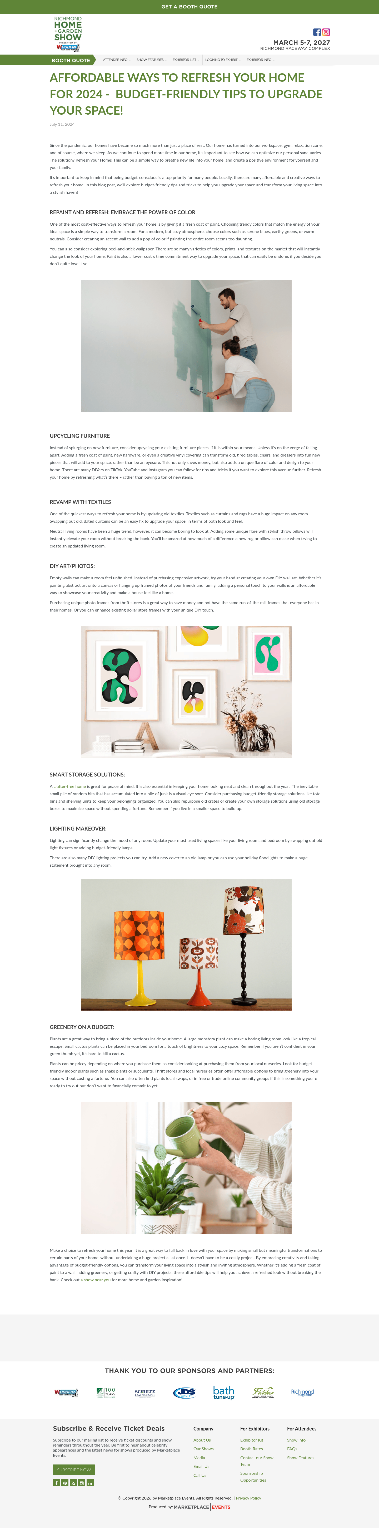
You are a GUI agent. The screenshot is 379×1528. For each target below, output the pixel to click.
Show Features (150, 60)
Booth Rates (251, 1448)
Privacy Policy (248, 1497)
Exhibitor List (184, 60)
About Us (202, 1439)
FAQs (292, 1448)
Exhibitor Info (259, 60)
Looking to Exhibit (221, 60)
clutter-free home (70, 786)
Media (199, 1457)
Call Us (199, 1475)
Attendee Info (115, 60)
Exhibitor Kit (251, 1439)
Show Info (296, 1439)
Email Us (201, 1466)
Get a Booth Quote (189, 6)
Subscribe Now (74, 1469)
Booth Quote (71, 60)
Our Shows (203, 1448)
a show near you (96, 1279)
